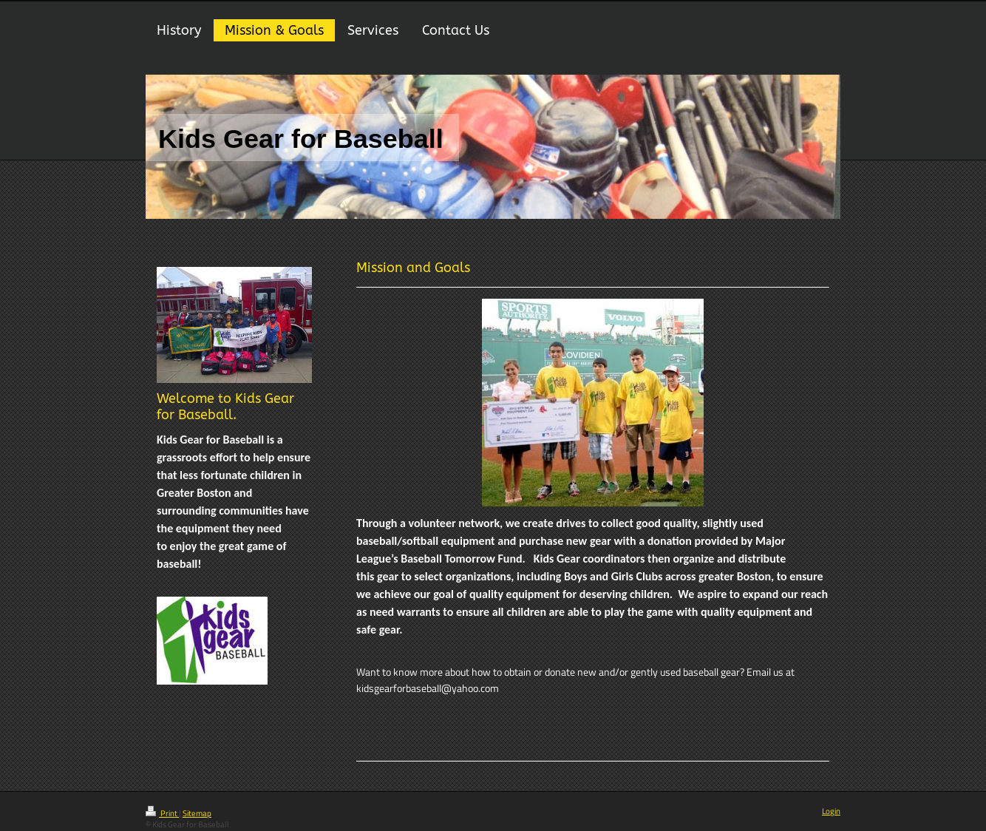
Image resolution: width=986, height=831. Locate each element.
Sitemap (197, 813)
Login (831, 811)
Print (162, 813)
